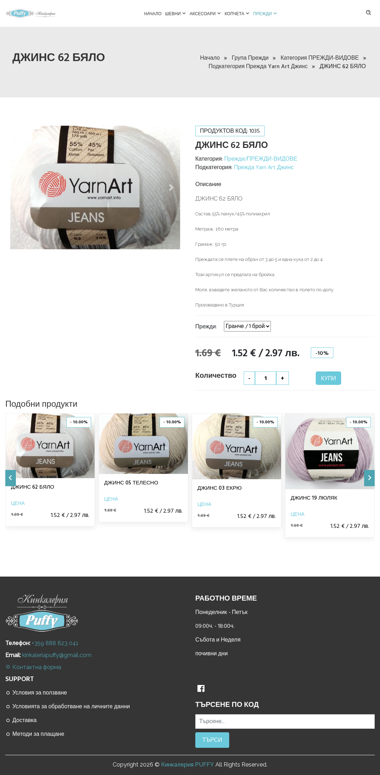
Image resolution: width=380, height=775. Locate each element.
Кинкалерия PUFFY (187, 764)
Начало (152, 13)
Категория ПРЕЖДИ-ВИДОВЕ (323, 57)
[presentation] (10, 478)
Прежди (265, 13)
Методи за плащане (34, 734)
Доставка (21, 720)
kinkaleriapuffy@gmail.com (56, 655)
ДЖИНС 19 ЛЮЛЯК (314, 498)
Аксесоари (205, 13)
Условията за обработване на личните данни (67, 706)
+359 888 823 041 (55, 643)
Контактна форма (33, 667)
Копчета (237, 13)
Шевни (175, 13)
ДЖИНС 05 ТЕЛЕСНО (131, 482)
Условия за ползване (36, 692)
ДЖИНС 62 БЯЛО (32, 487)
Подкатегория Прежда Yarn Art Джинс (261, 66)
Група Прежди (253, 57)
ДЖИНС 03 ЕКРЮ (219, 488)
